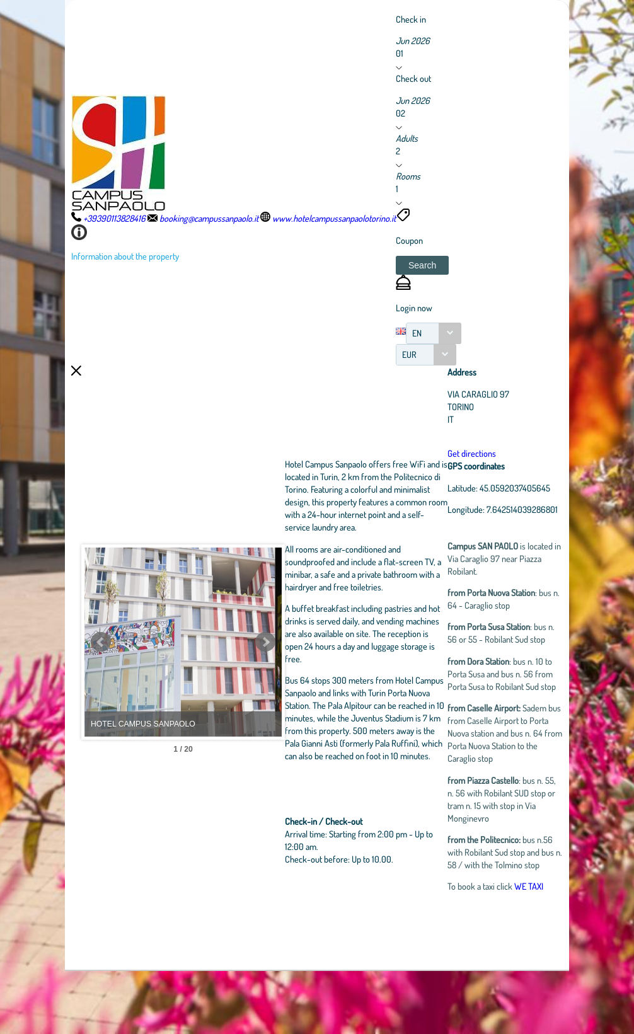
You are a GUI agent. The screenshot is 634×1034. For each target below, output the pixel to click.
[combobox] (433, 333)
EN (417, 333)
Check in (411, 19)
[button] (422, 265)
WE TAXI (544, 949)
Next (320, 673)
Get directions (487, 453)
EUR (409, 354)
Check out (413, 78)
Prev (101, 673)
